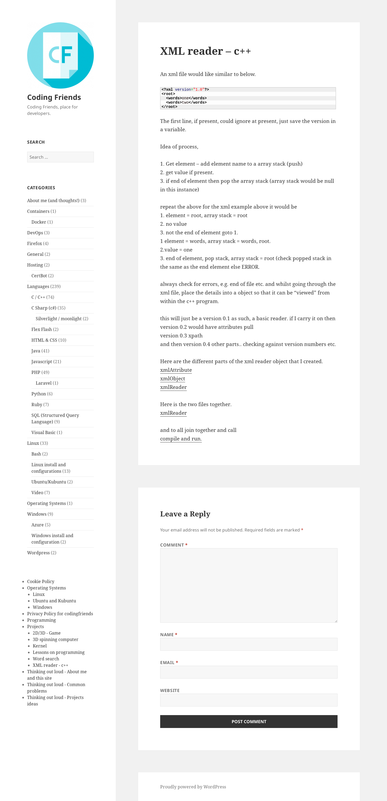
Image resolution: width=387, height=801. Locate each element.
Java (35, 351)
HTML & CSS (44, 340)
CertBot (39, 276)
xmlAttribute (176, 369)
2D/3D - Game (47, 633)
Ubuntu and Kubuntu (54, 601)
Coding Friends (54, 97)
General (35, 254)
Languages (38, 286)
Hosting (35, 265)
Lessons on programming (59, 652)
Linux (33, 443)
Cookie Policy (40, 581)
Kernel (40, 646)
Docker (38, 222)
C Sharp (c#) (43, 308)
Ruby (36, 404)
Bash (36, 454)
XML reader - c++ (50, 665)
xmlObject (172, 378)
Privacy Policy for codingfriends (60, 614)
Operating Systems (46, 503)
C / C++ (38, 297)
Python (38, 394)
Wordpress (38, 553)
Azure (37, 525)
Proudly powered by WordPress (193, 787)
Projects (35, 626)
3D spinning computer (55, 639)
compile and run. (181, 438)
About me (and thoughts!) (53, 200)
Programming (41, 620)
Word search (46, 659)
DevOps (35, 233)
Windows (36, 514)
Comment (174, 545)
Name (169, 635)
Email (169, 662)
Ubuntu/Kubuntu (48, 482)
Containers (38, 211)
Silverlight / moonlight (59, 319)
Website (170, 690)
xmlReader (173, 387)
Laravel (44, 383)
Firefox (34, 243)
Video (37, 493)
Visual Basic (43, 432)
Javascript (41, 362)
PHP (35, 372)
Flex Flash (41, 329)
